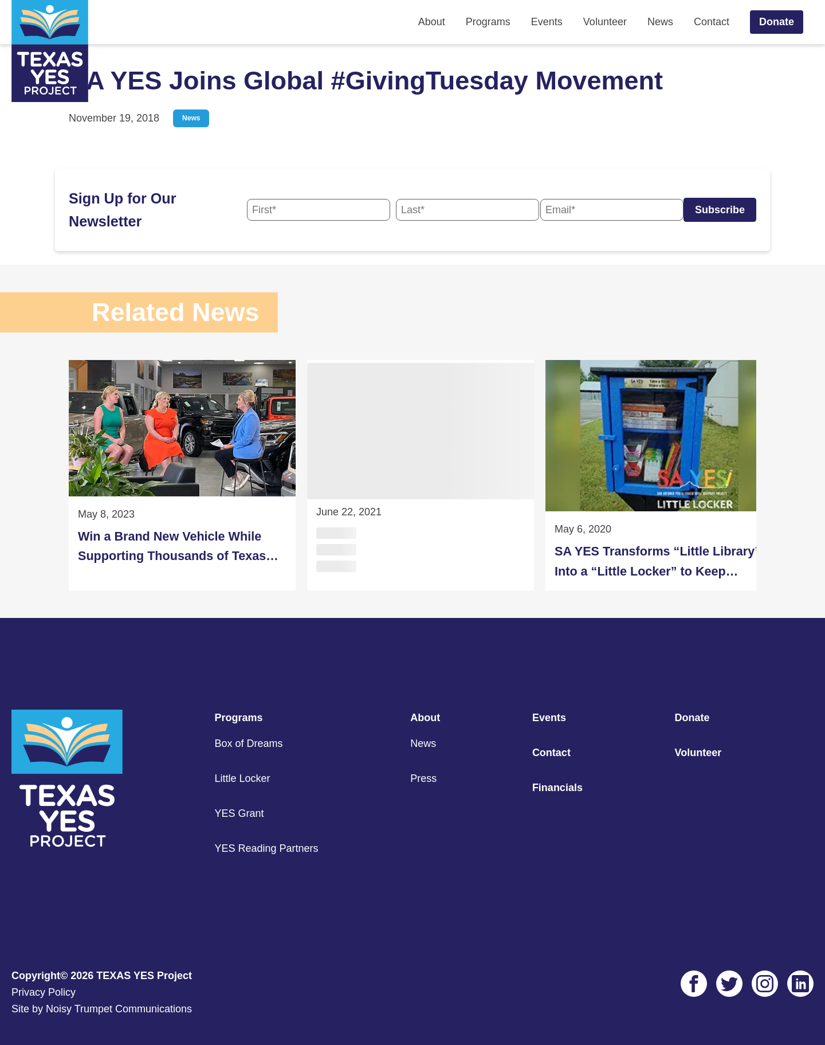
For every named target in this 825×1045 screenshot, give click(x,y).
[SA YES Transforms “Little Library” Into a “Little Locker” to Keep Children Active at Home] (658, 475)
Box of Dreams (248, 743)
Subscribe (720, 210)
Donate (776, 22)
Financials (557, 787)
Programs (488, 22)
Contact (711, 22)
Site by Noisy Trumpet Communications (101, 1009)
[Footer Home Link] (67, 854)
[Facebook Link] (694, 983)
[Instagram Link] (765, 983)
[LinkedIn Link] (800, 983)
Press (423, 778)
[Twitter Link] (729, 983)
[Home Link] (49, 51)
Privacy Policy (43, 992)
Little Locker (242, 778)
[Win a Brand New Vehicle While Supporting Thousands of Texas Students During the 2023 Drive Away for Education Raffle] (182, 475)
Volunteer (605, 22)
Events (547, 22)
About (431, 22)
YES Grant (239, 813)
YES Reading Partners (266, 848)
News (660, 22)
